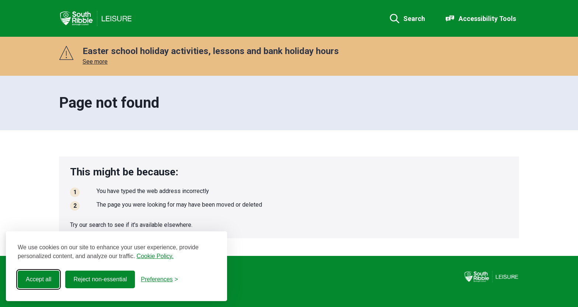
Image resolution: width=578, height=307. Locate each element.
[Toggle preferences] (159, 279)
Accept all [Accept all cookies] (38, 279)
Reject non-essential (100, 279)
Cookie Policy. (155, 256)
